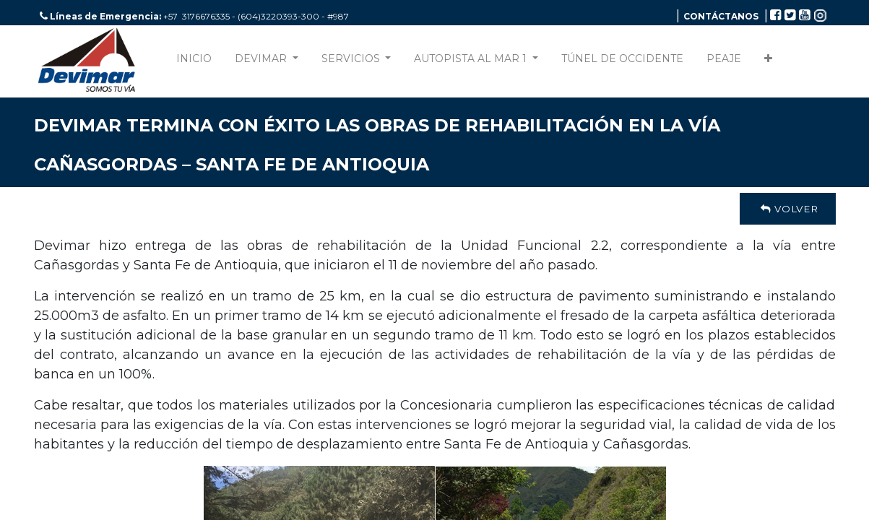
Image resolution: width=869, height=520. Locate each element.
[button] (768, 62)
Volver (787, 208)
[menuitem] (194, 62)
